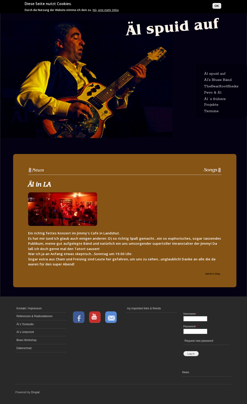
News (185, 372)
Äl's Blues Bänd (218, 79)
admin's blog (212, 273)
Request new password (199, 340)
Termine (211, 111)
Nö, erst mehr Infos (106, 9)
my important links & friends (144, 308)
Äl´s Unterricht (25, 332)
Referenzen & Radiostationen (35, 316)
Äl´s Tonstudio (25, 324)
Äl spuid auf (214, 73)
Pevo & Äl (212, 92)
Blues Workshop (27, 340)
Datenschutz (24, 348)
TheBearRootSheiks (221, 86)
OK (217, 4)
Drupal (35, 392)
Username (190, 313)
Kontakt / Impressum (29, 308)
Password (190, 326)
